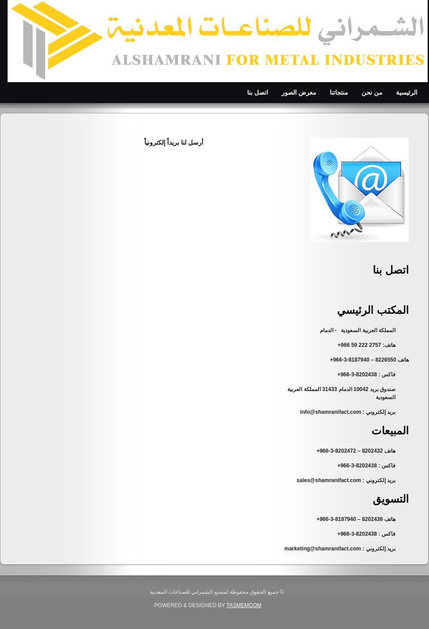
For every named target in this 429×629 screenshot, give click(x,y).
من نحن (372, 92)
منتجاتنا (339, 92)
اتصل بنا (257, 92)
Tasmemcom (244, 605)
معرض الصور (299, 92)
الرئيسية (406, 92)
